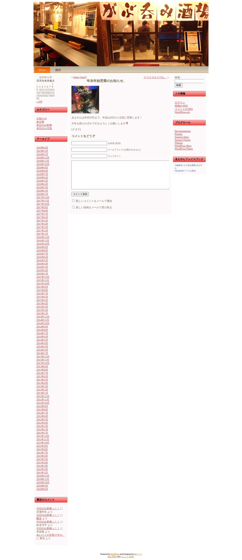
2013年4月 (42, 383)
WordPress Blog (183, 146)
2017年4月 (42, 224)
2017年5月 (42, 220)
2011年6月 (42, 456)
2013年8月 (42, 369)
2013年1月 (42, 393)
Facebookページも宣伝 (185, 171)
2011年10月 (42, 442)
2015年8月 (42, 290)
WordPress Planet (184, 149)
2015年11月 (42, 280)
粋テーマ (138, 554)
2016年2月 (42, 270)
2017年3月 (42, 227)
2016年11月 (42, 240)
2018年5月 (42, 181)
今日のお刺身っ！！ (48, 508)
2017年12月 (42, 197)
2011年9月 (42, 446)
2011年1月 (42, 472)
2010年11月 (42, 479)
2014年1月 (42, 353)
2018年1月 (42, 194)
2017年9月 (42, 207)
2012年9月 (42, 406)
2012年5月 (42, 419)
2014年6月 (42, 336)
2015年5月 (42, 300)
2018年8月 (42, 171)
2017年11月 (42, 200)
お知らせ (41, 118)
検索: (178, 77)
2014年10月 (42, 323)
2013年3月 (42, 386)
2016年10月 (42, 244)
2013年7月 (42, 373)
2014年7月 (42, 333)
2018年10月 (42, 164)
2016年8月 (42, 250)
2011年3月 (42, 466)
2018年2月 (42, 190)
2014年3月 (42, 346)
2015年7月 (42, 293)
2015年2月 (42, 310)
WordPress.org (182, 112)
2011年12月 (42, 436)
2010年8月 (42, 489)
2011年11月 (42, 439)
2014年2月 (42, 350)
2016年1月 (42, 273)
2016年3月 (42, 267)
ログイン (180, 102)
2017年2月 (42, 230)
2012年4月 (42, 423)
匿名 (39, 518)
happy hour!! (80, 77)
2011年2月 (42, 469)
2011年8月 (42, 449)
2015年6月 (42, 297)
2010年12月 (42, 476)
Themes (179, 143)
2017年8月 (42, 210)
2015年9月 (42, 287)
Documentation (183, 131)
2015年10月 (42, 283)
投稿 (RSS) (112, 557)
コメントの (184, 109)
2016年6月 (42, 257)
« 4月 (39, 101)
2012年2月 (42, 429)
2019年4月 (42, 147)
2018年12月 (42, 157)
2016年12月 (42, 237)
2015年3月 (42, 307)
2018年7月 (42, 174)
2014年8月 (42, 330)
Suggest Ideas (182, 137)
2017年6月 (42, 217)
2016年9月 (42, 247)
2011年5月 (42, 459)
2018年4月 (42, 184)
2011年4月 (42, 462)
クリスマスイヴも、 (155, 77)
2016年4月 (42, 263)
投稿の (181, 105)
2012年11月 (42, 399)
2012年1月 (42, 432)
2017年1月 (42, 234)
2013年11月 (42, 360)
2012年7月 (42, 413)
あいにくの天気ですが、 (50, 535)
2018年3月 (42, 187)
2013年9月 (42, 366)
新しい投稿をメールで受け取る (94, 213)
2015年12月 (42, 277)
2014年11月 (42, 320)
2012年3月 (42, 426)
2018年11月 (42, 161)
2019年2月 (42, 151)
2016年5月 (42, 260)
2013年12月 (42, 356)
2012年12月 (42, 396)
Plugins (179, 134)
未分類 (40, 121)
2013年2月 (42, 389)
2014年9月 (42, 326)
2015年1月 (42, 313)
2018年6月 (42, 177)
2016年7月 (42, 253)
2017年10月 (42, 204)
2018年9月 (42, 167)
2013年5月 (42, 379)
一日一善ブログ (52, 7)
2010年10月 (42, 482)
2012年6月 (42, 416)
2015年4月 (42, 303)
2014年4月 (42, 343)
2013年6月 (42, 376)
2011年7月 (42, 452)
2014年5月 (42, 340)
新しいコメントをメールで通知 (94, 206)
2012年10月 (42, 403)
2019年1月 (42, 154)
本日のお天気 (44, 128)
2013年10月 (42, 363)
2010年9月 (42, 485)
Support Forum (182, 140)
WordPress (115, 554)
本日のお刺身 (44, 125)
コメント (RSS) (127, 557)
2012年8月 (42, 409)
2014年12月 (42, 316)
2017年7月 (42, 214)
